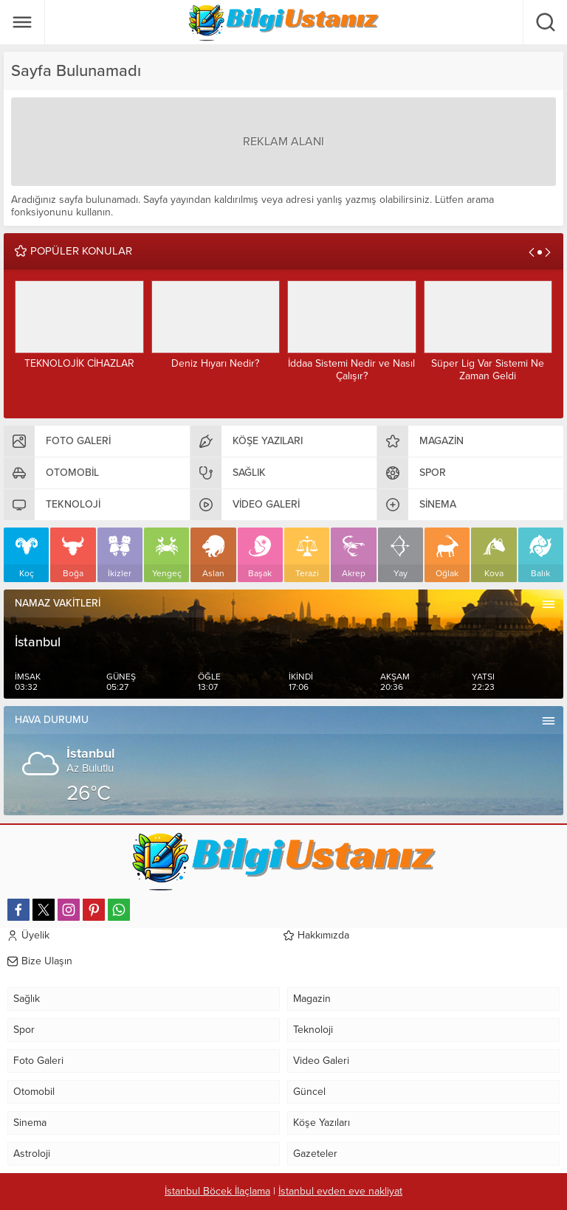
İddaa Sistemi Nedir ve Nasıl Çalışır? (351, 369)
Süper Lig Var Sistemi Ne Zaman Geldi (487, 369)
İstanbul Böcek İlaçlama (217, 1191)
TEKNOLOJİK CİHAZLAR (79, 363)
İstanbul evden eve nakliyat (340, 1191)
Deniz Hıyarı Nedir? (215, 363)
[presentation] (531, 252)
